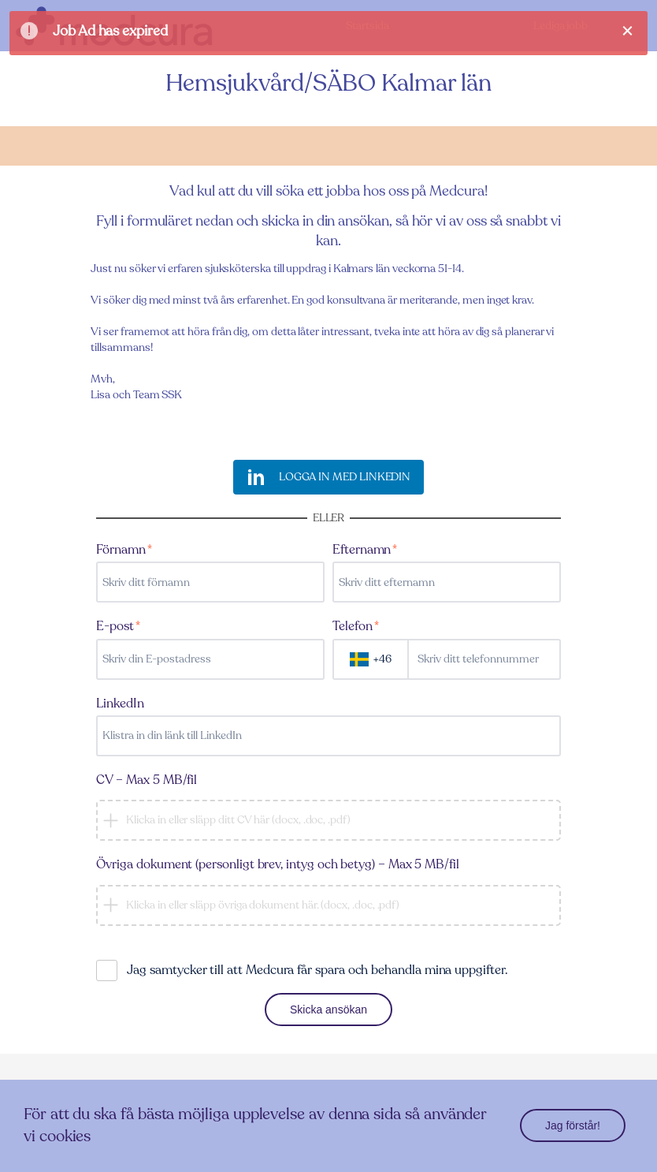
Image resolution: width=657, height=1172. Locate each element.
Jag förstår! (572, 1125)
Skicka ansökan (328, 1009)
